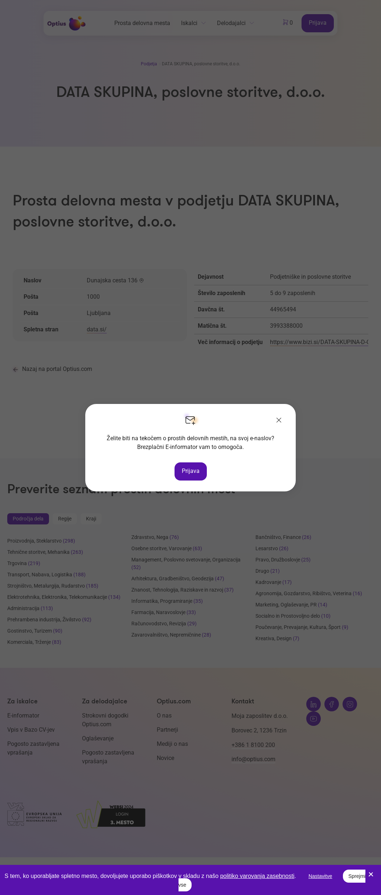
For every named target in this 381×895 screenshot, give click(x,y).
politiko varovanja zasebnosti (257, 876)
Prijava (191, 470)
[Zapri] (279, 420)
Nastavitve (320, 876)
